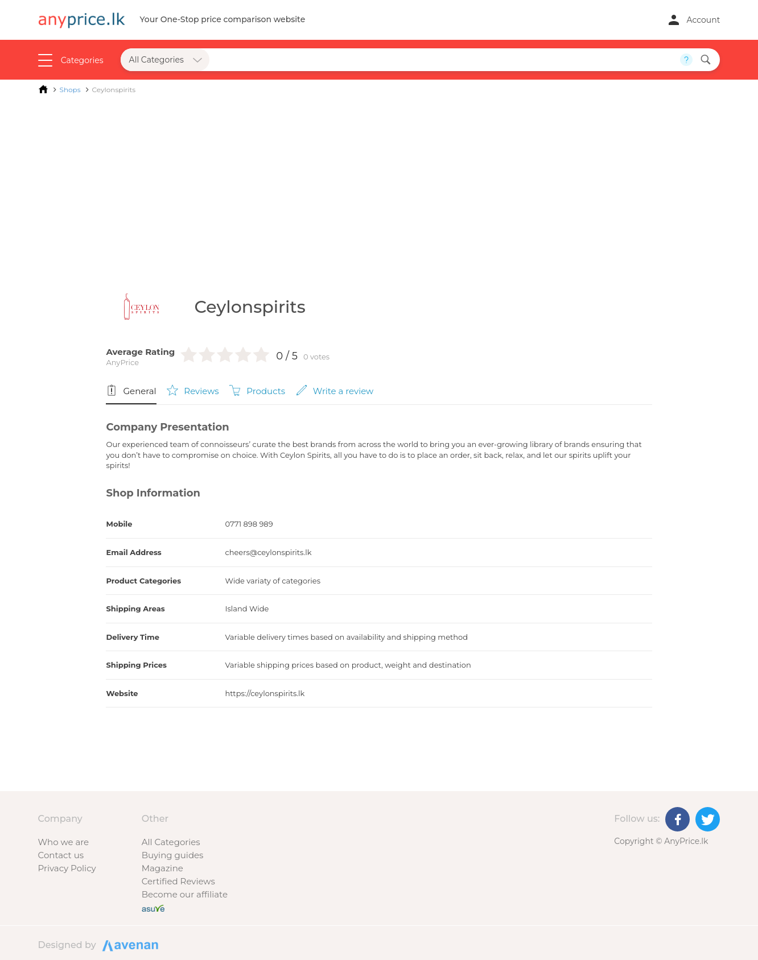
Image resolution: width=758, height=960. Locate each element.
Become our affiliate (185, 894)
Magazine (162, 868)
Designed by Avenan (128, 945)
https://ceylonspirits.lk (264, 693)
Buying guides (173, 855)
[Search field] (445, 59)
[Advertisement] (379, 186)
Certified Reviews (178, 881)
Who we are (63, 842)
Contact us (61, 855)
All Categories (171, 842)
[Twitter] (707, 819)
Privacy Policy (67, 868)
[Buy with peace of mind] (153, 907)
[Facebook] (677, 819)
